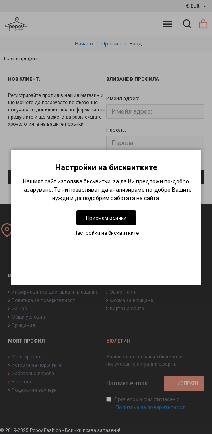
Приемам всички (106, 218)
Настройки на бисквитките (106, 233)
